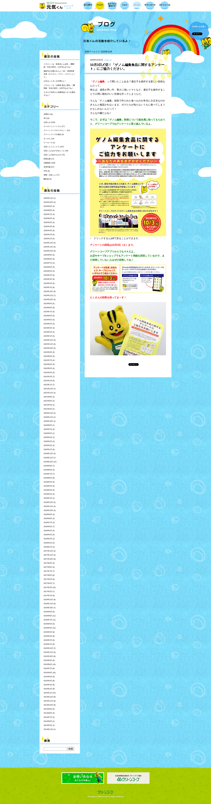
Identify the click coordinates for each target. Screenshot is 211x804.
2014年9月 (48, 709)
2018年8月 (48, 518)
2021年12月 (48, 389)
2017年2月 (48, 591)
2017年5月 (48, 579)
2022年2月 (48, 381)
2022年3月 (48, 377)
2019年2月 (48, 494)
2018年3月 (48, 539)
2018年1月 (48, 547)
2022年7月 (48, 360)
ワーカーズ (48, 143)
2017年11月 (48, 555)
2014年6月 (48, 721)
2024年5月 (48, 271)
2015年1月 (48, 693)
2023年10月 (48, 299)
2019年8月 (48, 470)
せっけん (47, 139)
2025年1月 (48, 239)
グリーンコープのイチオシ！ (55, 130)
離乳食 (46, 179)
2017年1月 (48, 595)
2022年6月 (48, 364)
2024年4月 (48, 275)
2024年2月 (48, 283)
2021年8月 (48, 401)
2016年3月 (48, 636)
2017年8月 (48, 567)
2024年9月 (48, 255)
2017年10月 (48, 559)
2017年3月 (48, 587)
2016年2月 (48, 640)
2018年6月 (48, 526)
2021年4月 (48, 405)
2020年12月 (48, 413)
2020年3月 (48, 441)
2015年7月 (48, 668)
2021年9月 (48, 397)
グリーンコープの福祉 (52, 134)
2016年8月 (48, 616)
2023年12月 (48, 291)
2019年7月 (48, 474)
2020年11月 (48, 417)
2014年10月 (48, 705)
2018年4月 (48, 535)
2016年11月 (48, 604)
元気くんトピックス (51, 147)
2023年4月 (48, 324)
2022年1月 (48, 385)
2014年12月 (48, 697)
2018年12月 (48, 502)
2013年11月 (48, 729)
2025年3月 (48, 230)
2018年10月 (48, 510)
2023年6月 (48, 316)
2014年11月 (48, 701)
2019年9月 (48, 466)
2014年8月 (48, 713)
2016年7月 (48, 620)
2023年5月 (48, 320)
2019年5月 (48, 482)
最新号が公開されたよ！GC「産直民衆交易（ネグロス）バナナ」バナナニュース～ (59, 74)
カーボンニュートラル (52, 126)
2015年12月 (48, 648)
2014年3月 (48, 725)
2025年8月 (48, 210)
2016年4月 (48, 632)
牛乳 (45, 171)
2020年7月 (48, 429)
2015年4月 (48, 681)
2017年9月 (48, 563)
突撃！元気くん (50, 175)
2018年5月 (48, 531)
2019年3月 (48, 490)
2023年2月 (48, 332)
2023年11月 (48, 295)
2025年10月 (48, 202)
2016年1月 (48, 644)
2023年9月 (48, 303)
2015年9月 (48, 660)
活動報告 (47, 163)
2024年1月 (48, 287)
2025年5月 (48, 222)
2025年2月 (48, 235)
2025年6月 (48, 218)
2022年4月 (48, 372)
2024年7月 (48, 263)
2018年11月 (48, 506)
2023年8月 (48, 308)
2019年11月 (48, 458)
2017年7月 (48, 571)
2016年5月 (48, 628)
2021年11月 (48, 393)
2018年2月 (48, 543)
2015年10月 (48, 656)
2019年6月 (48, 478)
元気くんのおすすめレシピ (54, 151)
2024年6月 (48, 267)
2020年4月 (48, 437)
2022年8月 (48, 356)
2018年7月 (48, 522)
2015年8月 (48, 664)
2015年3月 (48, 685)
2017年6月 (48, 575)
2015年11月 (48, 652)
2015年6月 (48, 673)
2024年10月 (48, 251)
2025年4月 (48, 226)
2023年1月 (48, 336)
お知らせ (47, 122)
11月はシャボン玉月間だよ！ (55, 81)
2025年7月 (48, 214)
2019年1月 (48, 498)
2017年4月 (48, 583)
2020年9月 (48, 425)
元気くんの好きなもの (52, 155)
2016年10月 (48, 608)
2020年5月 (48, 433)
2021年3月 (48, 409)
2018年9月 (48, 514)
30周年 (46, 114)
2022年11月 (48, 344)
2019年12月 (48, 453)
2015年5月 (48, 677)
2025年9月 (48, 206)
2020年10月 (48, 421)
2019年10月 (48, 462)
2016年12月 (48, 600)
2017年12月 (48, 551)
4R (45, 118)
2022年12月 (48, 340)
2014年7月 (48, 717)
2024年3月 (48, 279)
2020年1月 (48, 449)
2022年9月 (48, 352)
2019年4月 (48, 486)
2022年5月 (48, 368)
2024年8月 (48, 259)
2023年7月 (48, 312)
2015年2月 (48, 689)
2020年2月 (48, 445)
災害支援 (47, 167)
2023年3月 (48, 328)
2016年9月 (48, 612)
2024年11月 (48, 247)
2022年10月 (48, 348)
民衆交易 (47, 159)
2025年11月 (48, 198)
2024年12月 (48, 243)
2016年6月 (48, 624)
